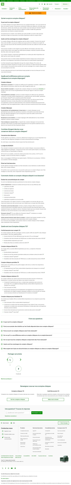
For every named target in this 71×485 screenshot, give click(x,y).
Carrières (60, 441)
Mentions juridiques (6, 375)
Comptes (4, 8)
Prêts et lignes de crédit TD (35, 9)
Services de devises (37, 448)
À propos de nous (42, 452)
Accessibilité (27, 452)
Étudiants (47, 445)
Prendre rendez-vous (8, 430)
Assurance (58, 8)
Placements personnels (48, 9)
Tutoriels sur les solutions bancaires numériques (49, 435)
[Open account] (35, 13)
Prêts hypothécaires (23, 9)
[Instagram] (8, 465)
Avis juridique (18, 452)
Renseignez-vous (37, 409)
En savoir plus (4, 475)
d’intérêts (41, 85)
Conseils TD (47, 427)
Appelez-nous (7, 427)
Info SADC (34, 452)
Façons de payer (36, 433)
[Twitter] (2, 465)
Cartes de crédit (13, 9)
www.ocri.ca (4, 482)
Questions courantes (11, 412)
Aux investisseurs (61, 436)
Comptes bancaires (24, 427)
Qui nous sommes (61, 427)
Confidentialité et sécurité (7, 452)
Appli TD (34, 427)
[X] (14, 358)
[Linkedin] (15, 465)
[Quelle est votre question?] (17, 409)
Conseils (66, 8)
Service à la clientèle (62, 439)
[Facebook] (14, 366)
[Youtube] (12, 465)
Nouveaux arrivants (49, 442)
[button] (39, 4)
